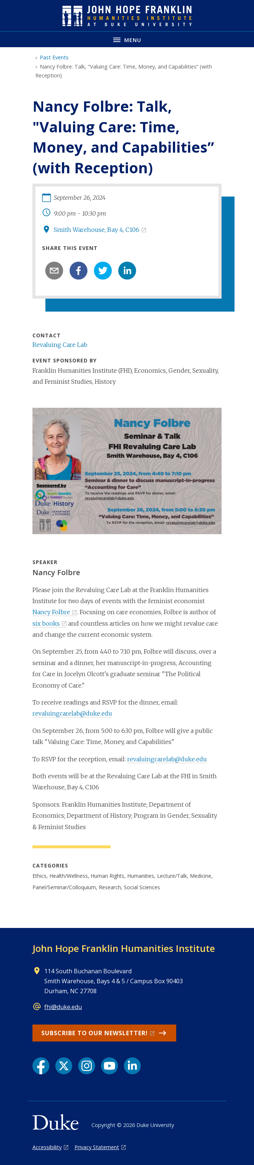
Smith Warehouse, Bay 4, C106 (96, 229)
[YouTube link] (109, 1065)
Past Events (54, 57)
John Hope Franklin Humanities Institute (123, 948)
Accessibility (47, 1147)
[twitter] (103, 270)
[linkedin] (127, 270)
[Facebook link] (40, 1065)
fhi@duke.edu (63, 1007)
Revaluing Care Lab (59, 344)
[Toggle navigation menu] (127, 39)
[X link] (63, 1065)
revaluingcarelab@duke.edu (72, 713)
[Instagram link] (86, 1065)
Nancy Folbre (51, 612)
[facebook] (78, 270)
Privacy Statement (96, 1147)
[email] (54, 270)
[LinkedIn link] (132, 1065)
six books (46, 623)
